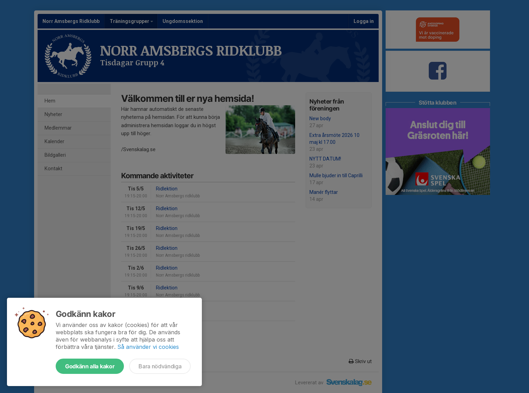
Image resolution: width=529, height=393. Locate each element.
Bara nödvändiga (160, 366)
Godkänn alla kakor (90, 366)
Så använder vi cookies (148, 346)
